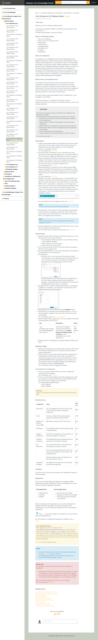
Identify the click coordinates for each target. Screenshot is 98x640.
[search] (74, 2)
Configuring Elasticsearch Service (44, 600)
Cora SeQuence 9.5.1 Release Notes (12, 100)
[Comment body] (60, 622)
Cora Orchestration (9, 8)
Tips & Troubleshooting (12, 181)
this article (54, 151)
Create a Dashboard (40, 602)
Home (36, 13)
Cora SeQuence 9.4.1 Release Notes (12, 117)
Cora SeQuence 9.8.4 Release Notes (12, 44)
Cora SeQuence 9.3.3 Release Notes (12, 130)
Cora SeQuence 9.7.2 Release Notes (12, 65)
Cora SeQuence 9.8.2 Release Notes (12, 52)
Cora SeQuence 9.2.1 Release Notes (12, 148)
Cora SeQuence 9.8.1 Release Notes (12, 57)
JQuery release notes (59, 317)
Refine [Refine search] (58, 2)
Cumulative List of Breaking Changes (44, 606)
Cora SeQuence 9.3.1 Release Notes (12, 135)
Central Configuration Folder (42, 604)
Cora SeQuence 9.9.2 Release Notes (12, 26)
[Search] (88, 2)
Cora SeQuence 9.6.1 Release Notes (12, 91)
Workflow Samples (10, 188)
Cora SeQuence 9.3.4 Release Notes (12, 126)
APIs (6, 183)
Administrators (9, 171)
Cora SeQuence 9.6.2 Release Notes (12, 87)
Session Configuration (41, 596)
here (44, 31)
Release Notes (9, 21)
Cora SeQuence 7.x (12, 167)
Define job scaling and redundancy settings (46, 594)
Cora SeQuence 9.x (12, 23)
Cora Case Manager (9, 12)
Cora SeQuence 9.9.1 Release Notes (12, 31)
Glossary (6, 198)
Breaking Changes (12, 169)
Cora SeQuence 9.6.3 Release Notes (12, 83)
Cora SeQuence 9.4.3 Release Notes (12, 109)
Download (39, 542)
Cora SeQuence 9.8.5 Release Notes (12, 39)
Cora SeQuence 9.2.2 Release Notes (12, 143)
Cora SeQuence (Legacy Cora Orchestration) (51, 13)
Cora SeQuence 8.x (12, 164)
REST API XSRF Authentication (42, 598)
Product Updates (10, 186)
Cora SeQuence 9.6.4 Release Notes (12, 78)
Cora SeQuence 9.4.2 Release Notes (12, 113)
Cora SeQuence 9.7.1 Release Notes (12, 70)
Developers (8, 174)
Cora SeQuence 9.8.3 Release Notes (12, 48)
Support (93, 2)
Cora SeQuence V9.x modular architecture (46, 592)
